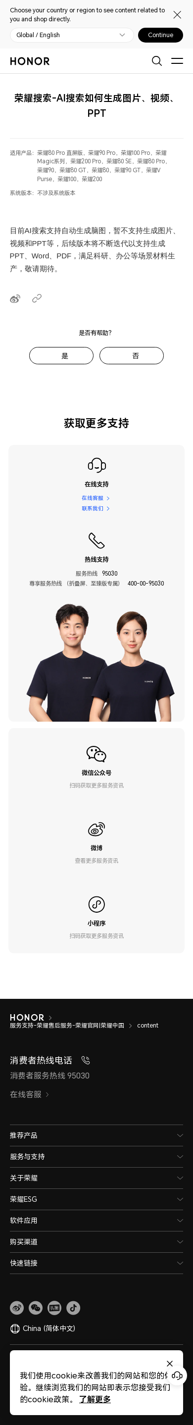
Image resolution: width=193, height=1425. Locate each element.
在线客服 (92, 497)
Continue (160, 35)
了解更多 (95, 1399)
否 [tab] (135, 355)
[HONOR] (33, 1018)
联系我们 (92, 508)
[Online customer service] (177, 1375)
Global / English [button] (38, 35)
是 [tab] (64, 355)
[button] (36, 1308)
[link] (17, 1308)
